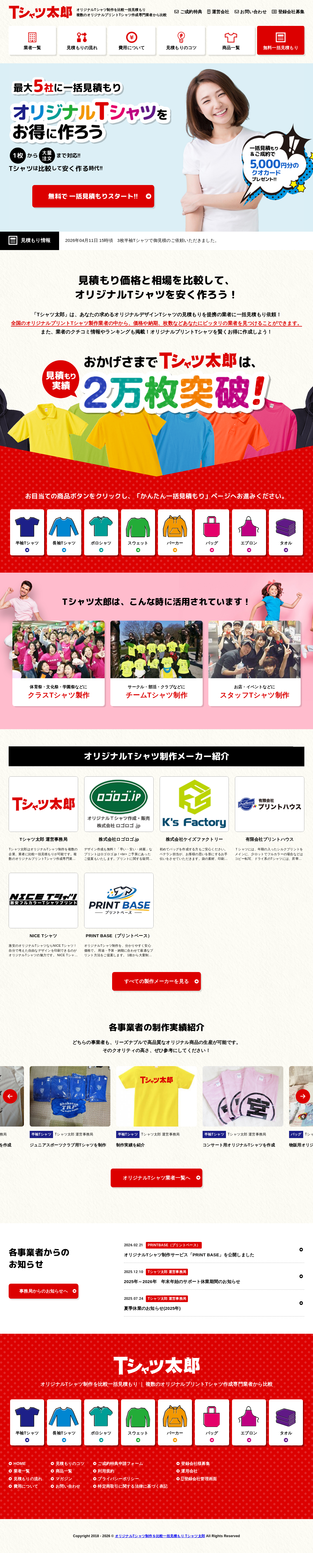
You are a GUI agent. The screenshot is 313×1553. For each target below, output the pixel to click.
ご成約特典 (188, 11)
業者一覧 (22, 1471)
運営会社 (218, 11)
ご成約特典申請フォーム (120, 1463)
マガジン (64, 1478)
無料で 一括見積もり (93, 196)
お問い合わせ (251, 11)
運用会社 (189, 1471)
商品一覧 (64, 1471)
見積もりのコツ (70, 1463)
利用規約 (106, 1471)
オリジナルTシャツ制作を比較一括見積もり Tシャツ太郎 (160, 1536)
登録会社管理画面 (199, 1478)
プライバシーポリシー (118, 1478)
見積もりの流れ (28, 1478)
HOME (20, 1463)
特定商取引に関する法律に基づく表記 (132, 1486)
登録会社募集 (288, 11)
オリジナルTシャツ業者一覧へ (157, 1178)
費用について (26, 1486)
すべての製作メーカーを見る (156, 981)
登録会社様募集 (195, 1463)
